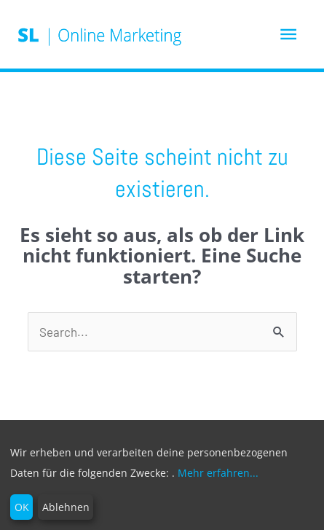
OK (22, 507)
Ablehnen (66, 507)
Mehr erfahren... (218, 473)
